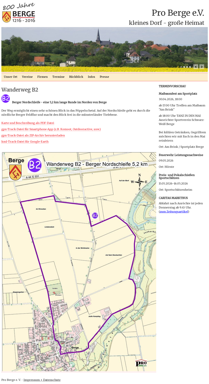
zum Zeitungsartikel (174, 211)
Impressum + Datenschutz (42, 380)
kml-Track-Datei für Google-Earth (25, 141)
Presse (104, 76)
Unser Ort (10, 76)
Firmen (42, 76)
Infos (91, 76)
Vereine (27, 76)
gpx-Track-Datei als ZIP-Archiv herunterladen (33, 135)
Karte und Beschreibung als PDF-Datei (27, 123)
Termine (58, 76)
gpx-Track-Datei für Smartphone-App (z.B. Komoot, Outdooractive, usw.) (51, 129)
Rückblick (76, 76)
